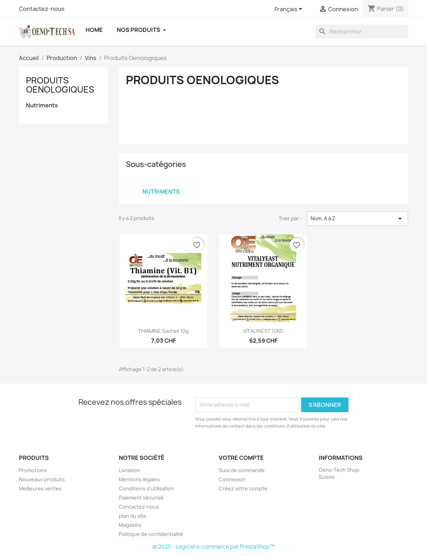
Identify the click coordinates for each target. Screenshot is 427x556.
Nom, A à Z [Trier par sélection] (357, 218)
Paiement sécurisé (141, 497)
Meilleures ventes (40, 488)
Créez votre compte (243, 488)
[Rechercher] (362, 32)
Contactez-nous (42, 9)
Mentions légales (139, 479)
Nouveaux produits (42, 479)
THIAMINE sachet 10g (163, 331)
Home (94, 30)
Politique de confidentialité (151, 534)
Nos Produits (141, 30)
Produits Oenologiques (60, 84)
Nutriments (42, 105)
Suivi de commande (242, 470)
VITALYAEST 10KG (263, 331)
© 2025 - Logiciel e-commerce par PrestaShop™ (213, 546)
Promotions (33, 470)
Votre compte (241, 458)
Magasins (130, 525)
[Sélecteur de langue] (289, 9)
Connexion (232, 479)
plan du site (133, 516)
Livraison (129, 470)
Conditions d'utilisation (146, 488)
